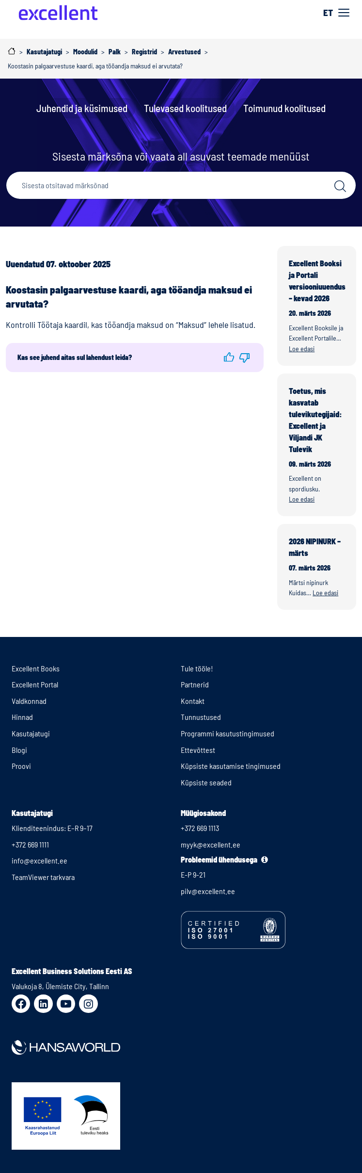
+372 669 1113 (200, 827)
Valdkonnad (29, 700)
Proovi (21, 765)
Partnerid (195, 684)
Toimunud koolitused (284, 108)
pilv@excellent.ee (208, 891)
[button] (229, 357)
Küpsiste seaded (206, 782)
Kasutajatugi (31, 733)
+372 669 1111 (30, 844)
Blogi (19, 749)
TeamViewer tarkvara (43, 876)
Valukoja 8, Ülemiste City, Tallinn (60, 986)
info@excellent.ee (39, 860)
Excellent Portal (35, 684)
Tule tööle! (197, 668)
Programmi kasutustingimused (227, 733)
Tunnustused (201, 716)
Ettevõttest (198, 749)
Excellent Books (36, 668)
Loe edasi (302, 348)
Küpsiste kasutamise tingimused (231, 765)
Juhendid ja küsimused (81, 108)
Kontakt (193, 700)
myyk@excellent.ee (210, 844)
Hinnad (22, 716)
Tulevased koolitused (185, 108)
